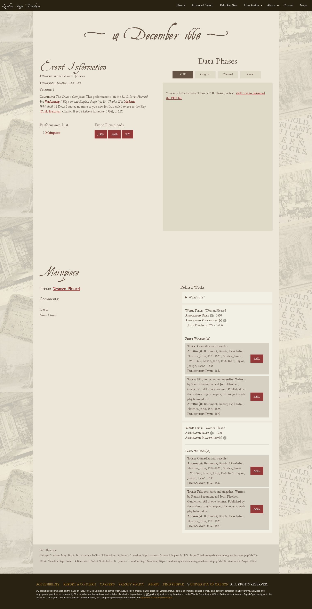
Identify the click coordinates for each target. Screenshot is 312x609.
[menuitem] (180, 5)
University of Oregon (209, 584)
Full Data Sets (229, 5)
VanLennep (52, 101)
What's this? (197, 297)
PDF (183, 74)
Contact (288, 5)
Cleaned (228, 74)
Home (181, 5)
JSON (101, 134)
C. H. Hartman (50, 111)
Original (205, 74)
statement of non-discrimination (156, 597)
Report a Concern (79, 584)
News (303, 5)
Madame (129, 101)
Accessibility (47, 584)
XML (114, 134)
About (271, 5)
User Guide (251, 5)
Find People (173, 584)
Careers (107, 584)
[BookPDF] (218, 162)
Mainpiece (52, 133)
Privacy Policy (131, 584)
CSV (127, 134)
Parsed (250, 74)
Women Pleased (66, 289)
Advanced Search (202, 5)
